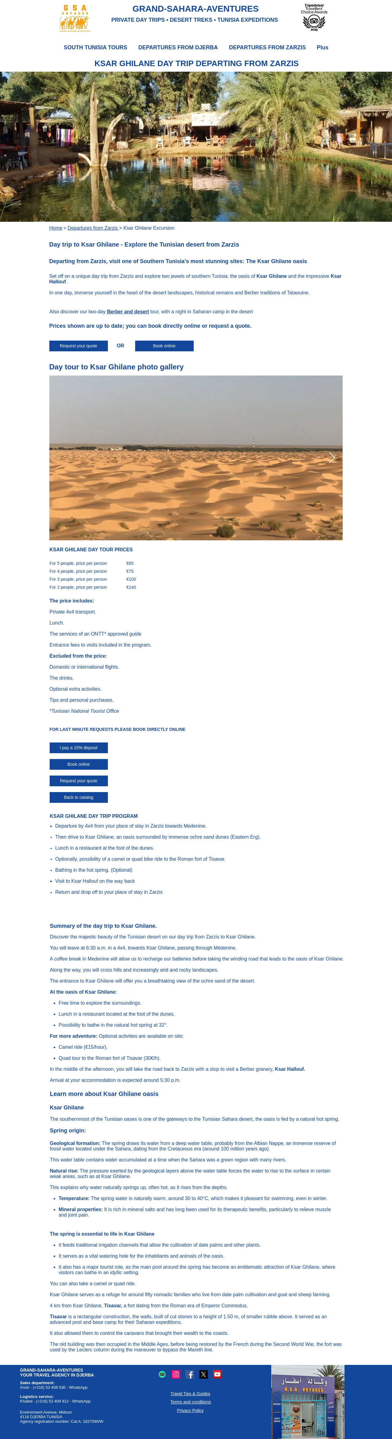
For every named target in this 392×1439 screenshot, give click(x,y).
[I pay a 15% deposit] (79, 747)
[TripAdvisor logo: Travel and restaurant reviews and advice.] (162, 1374)
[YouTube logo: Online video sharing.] (217, 1374)
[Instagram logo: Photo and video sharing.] (176, 1374)
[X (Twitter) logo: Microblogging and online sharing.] (203, 1374)
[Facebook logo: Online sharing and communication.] (189, 1374)
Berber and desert (128, 311)
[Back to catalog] (79, 797)
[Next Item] (332, 458)
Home (56, 228)
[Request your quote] (78, 346)
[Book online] (164, 346)
